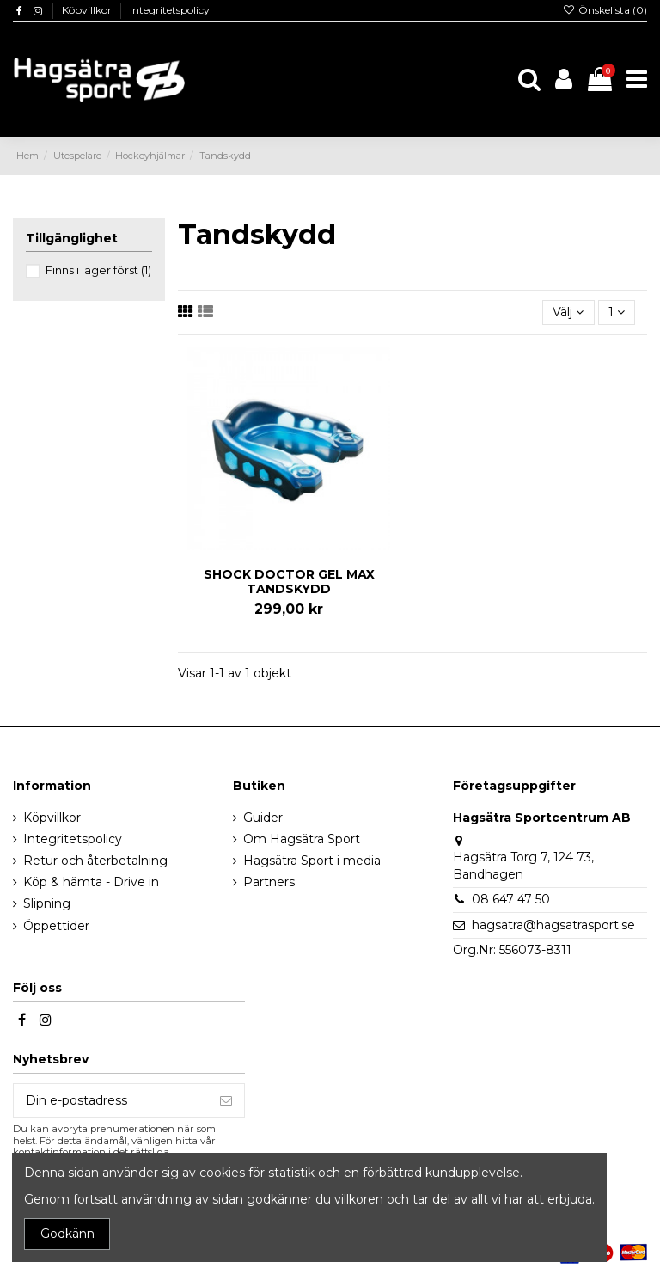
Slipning (46, 903)
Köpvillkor (88, 9)
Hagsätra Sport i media (312, 860)
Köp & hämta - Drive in (91, 882)
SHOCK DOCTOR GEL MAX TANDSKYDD (289, 582)
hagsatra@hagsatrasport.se (553, 925)
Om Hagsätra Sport (301, 839)
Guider (263, 817)
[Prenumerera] (226, 1100)
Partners (269, 882)
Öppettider (56, 926)
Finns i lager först (98, 270)
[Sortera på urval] (568, 312)
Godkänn (67, 1233)
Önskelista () (605, 9)
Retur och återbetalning (95, 860)
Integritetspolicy (170, 9)
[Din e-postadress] (111, 1100)
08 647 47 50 (511, 899)
